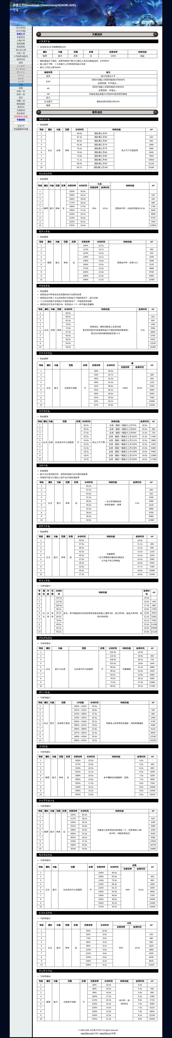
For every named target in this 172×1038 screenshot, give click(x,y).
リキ (21, 85)
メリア (21, 81)
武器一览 (21, 91)
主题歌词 (21, 110)
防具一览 (21, 94)
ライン (21, 75)
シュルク (21, 66)
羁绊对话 (21, 59)
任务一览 (21, 53)
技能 (21, 88)
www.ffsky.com (87, 1033)
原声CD (20, 107)
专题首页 (21, 37)
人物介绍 (21, 40)
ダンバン (21, 72)
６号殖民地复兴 (21, 56)
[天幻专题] (20, 31)
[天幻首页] (20, 28)
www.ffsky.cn (105, 1033)
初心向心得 (21, 50)
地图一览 (21, 101)
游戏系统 (21, 47)
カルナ (21, 78)
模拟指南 (21, 104)
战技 (21, 62)
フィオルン (21, 69)
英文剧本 (21, 113)
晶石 (21, 97)
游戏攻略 (21, 43)
